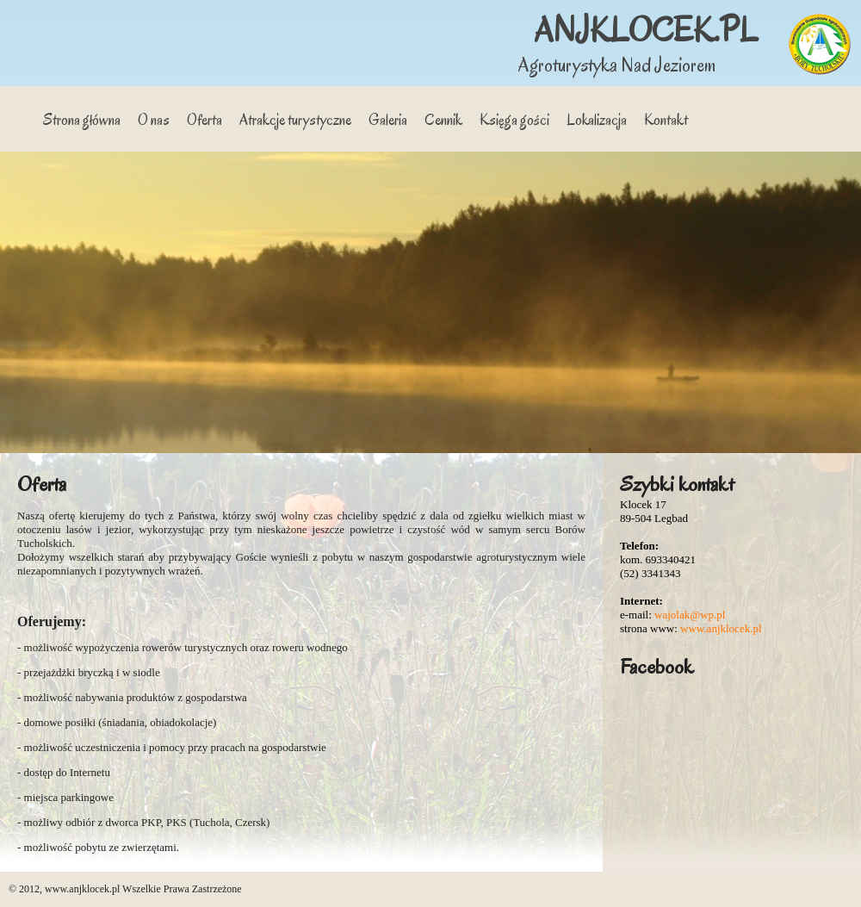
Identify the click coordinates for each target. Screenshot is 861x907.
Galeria (388, 120)
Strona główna (82, 120)
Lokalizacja (597, 120)
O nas (154, 120)
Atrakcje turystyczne (295, 120)
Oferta (204, 120)
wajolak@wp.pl (689, 614)
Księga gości (514, 120)
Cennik (443, 120)
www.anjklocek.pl (720, 628)
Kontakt (666, 120)
